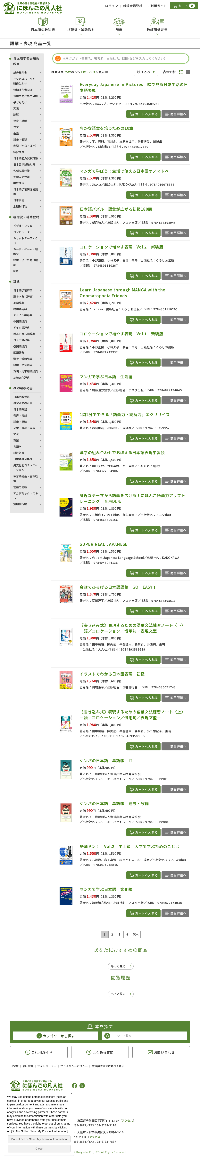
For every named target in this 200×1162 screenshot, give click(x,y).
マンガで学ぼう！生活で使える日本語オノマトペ (124, 171)
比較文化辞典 (21, 377)
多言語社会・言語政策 (25, 478)
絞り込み (143, 71)
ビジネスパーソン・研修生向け (25, 81)
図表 (16, 271)
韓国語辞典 (20, 309)
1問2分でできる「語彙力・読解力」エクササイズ (125, 414)
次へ (136, 934)
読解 (16, 114)
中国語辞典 (20, 321)
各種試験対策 (21, 171)
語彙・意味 (20, 421)
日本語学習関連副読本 (25, 191)
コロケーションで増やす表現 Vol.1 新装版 (121, 333)
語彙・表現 (20, 139)
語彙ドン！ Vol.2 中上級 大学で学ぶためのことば (129, 846)
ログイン (111, 5)
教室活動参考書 (22, 403)
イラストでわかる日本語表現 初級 (112, 674)
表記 (16, 440)
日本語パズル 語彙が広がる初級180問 (116, 209)
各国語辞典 (20, 346)
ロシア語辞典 (21, 340)
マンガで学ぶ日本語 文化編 (108, 889)
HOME (15, 1066)
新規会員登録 (133, 5)
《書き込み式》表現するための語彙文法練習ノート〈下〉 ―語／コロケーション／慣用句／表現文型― (134, 628)
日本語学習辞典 (22, 290)
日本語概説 (20, 409)
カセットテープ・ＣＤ (25, 240)
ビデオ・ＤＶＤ (22, 226)
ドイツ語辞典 (21, 327)
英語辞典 (18, 303)
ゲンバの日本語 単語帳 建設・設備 (114, 803)
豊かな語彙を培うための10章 (106, 128)
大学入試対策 (21, 177)
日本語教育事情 (22, 459)
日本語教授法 (21, 397)
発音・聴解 (20, 121)
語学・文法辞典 (22, 365)
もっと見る (118, 966)
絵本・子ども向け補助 (25, 262)
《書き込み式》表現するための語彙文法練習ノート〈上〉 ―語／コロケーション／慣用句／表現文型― (134, 714)
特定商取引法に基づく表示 (108, 1066)
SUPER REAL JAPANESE (104, 544)
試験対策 (18, 453)
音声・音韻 (20, 415)
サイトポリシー (46, 1066)
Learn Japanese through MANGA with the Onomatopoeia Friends (122, 292)
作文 (16, 127)
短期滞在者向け (22, 90)
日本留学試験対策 (24, 164)
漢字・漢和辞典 (22, 359)
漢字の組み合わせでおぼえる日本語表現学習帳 (122, 452)
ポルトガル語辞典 (24, 334)
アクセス (127, 1120)
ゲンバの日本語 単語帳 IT (106, 760)
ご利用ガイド (157, 5)
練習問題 (18, 152)
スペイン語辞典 (22, 315)
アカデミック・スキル (25, 495)
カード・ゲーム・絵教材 (25, 251)
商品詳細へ (178, 114)
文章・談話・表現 (24, 428)
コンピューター (22, 232)
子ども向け (20, 102)
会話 (16, 133)
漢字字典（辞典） (24, 296)
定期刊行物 (20, 206)
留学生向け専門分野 (25, 96)
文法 (16, 108)
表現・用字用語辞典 (25, 371)
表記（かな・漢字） (25, 146)
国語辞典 (18, 352)
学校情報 (18, 183)
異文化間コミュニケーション (25, 467)
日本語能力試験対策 (25, 158)
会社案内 (27, 1066)
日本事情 (18, 200)
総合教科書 (20, 73)
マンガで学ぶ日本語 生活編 (106, 376)
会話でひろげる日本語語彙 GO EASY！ (120, 587)
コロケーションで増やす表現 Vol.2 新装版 (121, 247)
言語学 (17, 446)
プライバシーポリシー (74, 1066)
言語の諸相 (20, 487)
